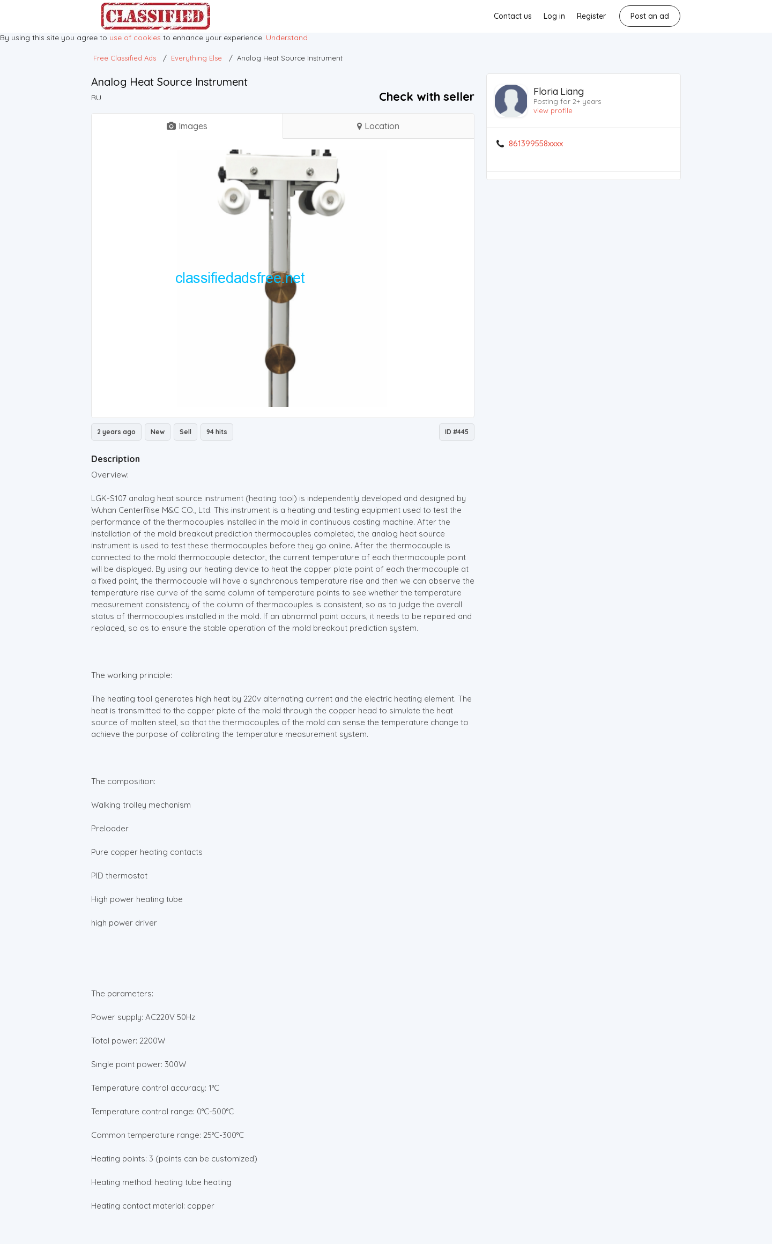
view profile (553, 110)
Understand (287, 37)
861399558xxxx (536, 143)
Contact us (513, 16)
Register (591, 16)
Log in (554, 16)
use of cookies (135, 37)
